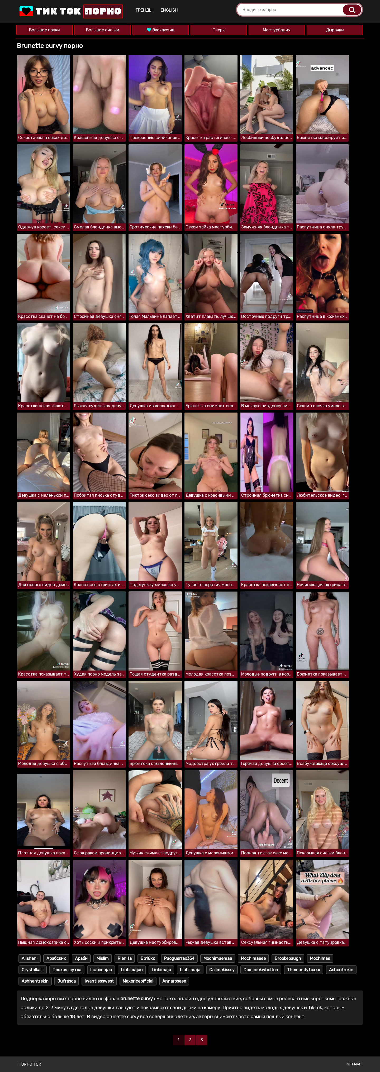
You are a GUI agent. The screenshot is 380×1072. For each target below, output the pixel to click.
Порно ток (29, 1064)
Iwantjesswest (99, 981)
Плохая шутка (67, 969)
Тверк (219, 29)
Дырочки (335, 29)
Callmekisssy (222, 969)
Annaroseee (174, 981)
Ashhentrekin (35, 981)
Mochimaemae (217, 958)
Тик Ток (70, 11)
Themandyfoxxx (303, 969)
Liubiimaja (190, 969)
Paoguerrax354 (179, 958)
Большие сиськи (102, 29)
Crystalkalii (33, 969)
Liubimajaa (101, 969)
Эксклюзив (160, 29)
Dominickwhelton (261, 969)
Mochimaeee (253, 958)
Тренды (144, 10)
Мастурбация (277, 29)
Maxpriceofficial (138, 981)
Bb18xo (148, 958)
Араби (81, 958)
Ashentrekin (341, 969)
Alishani (29, 958)
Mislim (103, 958)
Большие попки (44, 29)
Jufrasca (67, 981)
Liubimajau (132, 969)
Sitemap (354, 1064)
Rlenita (125, 958)
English (169, 10)
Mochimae (320, 958)
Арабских (56, 958)
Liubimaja (161, 969)
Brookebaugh (288, 958)
